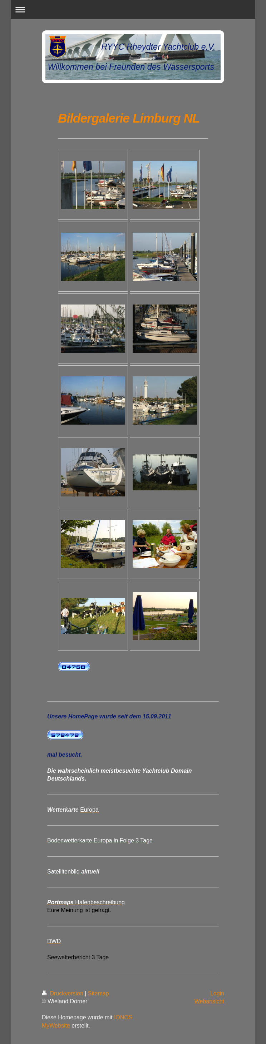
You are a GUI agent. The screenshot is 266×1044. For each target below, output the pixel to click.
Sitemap (98, 993)
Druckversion (63, 993)
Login (217, 993)
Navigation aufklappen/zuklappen (133, 9)
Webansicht (209, 1001)
